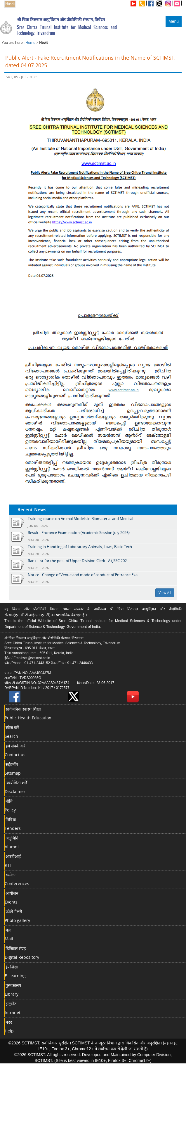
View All (165, 592)
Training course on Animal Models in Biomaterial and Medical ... (82, 518)
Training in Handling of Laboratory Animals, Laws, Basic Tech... (81, 546)
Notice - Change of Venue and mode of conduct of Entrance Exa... (84, 574)
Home (30, 42)
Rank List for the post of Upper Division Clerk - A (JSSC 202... (78, 560)
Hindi (10, 3)
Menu (173, 21)
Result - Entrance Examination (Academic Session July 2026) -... (81, 532)
